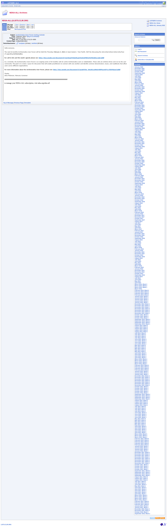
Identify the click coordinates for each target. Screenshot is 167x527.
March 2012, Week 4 (141, 435)
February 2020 (139, 175)
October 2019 (139, 182)
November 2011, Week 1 (142, 463)
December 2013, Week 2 (142, 305)
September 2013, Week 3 (142, 321)
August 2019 (139, 185)
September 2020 (140, 165)
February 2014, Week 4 (142, 290)
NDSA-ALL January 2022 (157, 25)
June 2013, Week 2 (140, 342)
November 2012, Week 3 (142, 382)
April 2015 (138, 264)
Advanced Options (140, 37)
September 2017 (140, 220)
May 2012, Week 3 (140, 422)
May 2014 (138, 281)
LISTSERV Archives (156, 21)
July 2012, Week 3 (140, 408)
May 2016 (138, 244)
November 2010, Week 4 (142, 510)
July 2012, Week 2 (140, 409)
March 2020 (138, 174)
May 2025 (138, 79)
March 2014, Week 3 (141, 284)
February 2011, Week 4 (142, 501)
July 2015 (138, 260)
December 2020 (139, 160)
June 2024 (138, 96)
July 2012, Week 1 (140, 411)
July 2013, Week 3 (140, 336)
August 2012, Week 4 (141, 402)
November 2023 (140, 107)
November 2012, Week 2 (142, 383)
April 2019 (138, 191)
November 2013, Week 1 (142, 313)
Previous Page (18, 103)
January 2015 (139, 269)
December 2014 (139, 270)
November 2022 (140, 125)
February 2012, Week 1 (142, 445)
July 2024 (138, 94)
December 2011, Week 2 (142, 455)
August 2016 (139, 240)
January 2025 (139, 85)
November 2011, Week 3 (142, 460)
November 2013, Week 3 (142, 310)
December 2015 (139, 252)
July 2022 (138, 131)
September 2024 (140, 91)
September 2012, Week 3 (142, 396)
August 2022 (139, 130)
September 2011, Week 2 (142, 474)
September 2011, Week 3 (142, 472)
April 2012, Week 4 (140, 428)
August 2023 (139, 111)
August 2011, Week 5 (141, 477)
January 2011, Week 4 (141, 507)
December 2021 (139, 142)
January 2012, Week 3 (141, 448)
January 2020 (139, 177)
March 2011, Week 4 (141, 495)
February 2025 (139, 84)
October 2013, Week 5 (141, 315)
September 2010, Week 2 (142, 513)
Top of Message (8, 103)
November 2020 (140, 162)
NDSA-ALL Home (155, 23)
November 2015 (140, 253)
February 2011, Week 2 (142, 504)
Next (28, 24)
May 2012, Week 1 (140, 425)
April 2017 (138, 227)
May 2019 (138, 189)
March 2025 (138, 82)
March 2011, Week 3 (141, 497)
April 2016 (138, 246)
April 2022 (138, 136)
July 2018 (138, 204)
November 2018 (140, 198)
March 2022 (138, 137)
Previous (22, 24)
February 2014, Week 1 (142, 295)
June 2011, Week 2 (140, 484)
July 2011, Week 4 (140, 481)
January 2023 (139, 122)
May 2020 (138, 171)
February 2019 (139, 194)
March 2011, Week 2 (141, 498)
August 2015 (139, 258)
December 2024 (139, 87)
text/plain (22, 43)
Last (32, 24)
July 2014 (138, 278)
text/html (34, 43)
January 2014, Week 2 (141, 301)
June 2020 (138, 169)
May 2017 (138, 226)
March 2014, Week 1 (141, 287)
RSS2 (162, 518)
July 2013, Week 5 (140, 333)
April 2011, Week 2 (140, 492)
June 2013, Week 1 (140, 344)
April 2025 (138, 81)
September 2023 (140, 110)
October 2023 (139, 108)
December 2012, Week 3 (142, 377)
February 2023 (139, 120)
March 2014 (138, 289)
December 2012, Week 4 (142, 376)
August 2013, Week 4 (141, 327)
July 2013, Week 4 (140, 334)
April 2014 (138, 282)
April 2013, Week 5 (140, 353)
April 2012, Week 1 (140, 432)
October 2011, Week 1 (141, 469)
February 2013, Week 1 (142, 370)
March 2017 (138, 229)
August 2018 (139, 203)
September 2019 (140, 183)
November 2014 (140, 272)
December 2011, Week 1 (142, 457)
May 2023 (138, 116)
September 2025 (140, 73)
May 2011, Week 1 (140, 486)
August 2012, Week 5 (141, 400)
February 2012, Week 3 (142, 442)
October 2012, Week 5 (141, 386)
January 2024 (139, 104)
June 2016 (138, 243)
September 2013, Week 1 (142, 324)
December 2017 (139, 215)
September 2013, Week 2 (142, 322)
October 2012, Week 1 (141, 393)
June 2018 (138, 206)
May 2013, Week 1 (140, 351)
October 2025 (139, 71)
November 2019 (140, 180)
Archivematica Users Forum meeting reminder (30, 35)
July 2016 (138, 241)
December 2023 (139, 105)
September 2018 (140, 201)
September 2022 (140, 128)
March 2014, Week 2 (141, 286)
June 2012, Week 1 (140, 417)
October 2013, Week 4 (141, 316)
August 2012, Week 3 (141, 403)
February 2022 (139, 139)
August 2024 (139, 93)
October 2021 (139, 145)
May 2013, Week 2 (140, 350)
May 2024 (138, 97)
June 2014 (138, 279)
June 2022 (138, 133)
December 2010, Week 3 (142, 509)
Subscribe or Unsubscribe (146, 59)
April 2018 (138, 209)
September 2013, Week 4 (142, 319)
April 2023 (138, 117)
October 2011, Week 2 (141, 468)
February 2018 (139, 212)
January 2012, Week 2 (141, 449)
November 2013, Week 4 (142, 308)
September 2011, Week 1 (142, 475)
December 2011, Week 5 (142, 452)
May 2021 (138, 152)
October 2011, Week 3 (141, 466)
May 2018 (138, 208)
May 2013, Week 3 (140, 348)
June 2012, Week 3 (140, 414)
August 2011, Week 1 (141, 480)
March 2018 (138, 211)
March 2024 (138, 100)
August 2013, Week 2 (141, 330)
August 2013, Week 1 (141, 331)
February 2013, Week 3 (142, 367)
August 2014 (139, 276)
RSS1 (157, 518)
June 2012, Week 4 (140, 412)
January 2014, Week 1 (141, 302)
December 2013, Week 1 (142, 307)
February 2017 (139, 230)
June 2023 (138, 114)
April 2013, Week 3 (140, 356)
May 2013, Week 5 (140, 345)
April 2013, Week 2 (140, 357)
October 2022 (139, 126)
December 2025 (139, 68)
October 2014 (139, 273)
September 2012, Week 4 (142, 394)
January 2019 (139, 195)
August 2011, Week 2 (141, 478)
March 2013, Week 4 (141, 359)
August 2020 (139, 166)
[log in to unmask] (33, 36)
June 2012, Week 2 (140, 416)
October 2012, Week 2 (141, 391)
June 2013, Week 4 (140, 339)
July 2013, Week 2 (140, 338)
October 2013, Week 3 (141, 318)
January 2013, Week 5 (141, 371)
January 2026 (139, 67)
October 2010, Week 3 (141, 512)
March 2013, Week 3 (141, 360)
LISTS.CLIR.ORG (6, 524)
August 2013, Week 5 (141, 325)
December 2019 (139, 178)
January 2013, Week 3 (141, 374)
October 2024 (139, 90)
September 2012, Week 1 (142, 399)
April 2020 (138, 172)
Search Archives (140, 34)
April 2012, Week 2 (140, 431)
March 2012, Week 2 (141, 437)
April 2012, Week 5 (140, 426)
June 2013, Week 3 (140, 341)
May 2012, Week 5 (140, 419)
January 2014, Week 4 (141, 298)
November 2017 (140, 217)
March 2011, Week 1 (141, 500)
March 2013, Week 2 (141, 362)
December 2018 (139, 197)
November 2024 (140, 88)
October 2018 (139, 200)
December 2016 (139, 234)
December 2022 (139, 123)
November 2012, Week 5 (142, 380)
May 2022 (138, 134)
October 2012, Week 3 (141, 390)
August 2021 (139, 148)
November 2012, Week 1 (142, 385)
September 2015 (140, 256)
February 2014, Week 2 (142, 293)
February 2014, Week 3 (142, 292)
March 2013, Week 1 (141, 364)
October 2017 (139, 218)
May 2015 (138, 263)
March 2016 (138, 247)
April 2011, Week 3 (140, 490)
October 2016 (139, 237)
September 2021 (140, 146)
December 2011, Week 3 (142, 454)
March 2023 (138, 119)
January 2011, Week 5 (141, 506)
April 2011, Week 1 (140, 494)
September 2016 (140, 238)
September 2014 (140, 275)
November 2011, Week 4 (142, 458)
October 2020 (139, 163)
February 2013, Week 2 (142, 368)
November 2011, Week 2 (142, 461)
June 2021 (138, 151)
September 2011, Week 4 (142, 471)
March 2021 (138, 156)
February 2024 (139, 102)
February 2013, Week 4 (142, 365)
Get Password (142, 51)
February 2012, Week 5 (142, 438)
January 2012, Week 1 (141, 451)
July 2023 (138, 113)
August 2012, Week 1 (141, 405)
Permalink (27, 103)
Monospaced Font (20, 29)
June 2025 (138, 78)
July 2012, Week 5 (140, 406)
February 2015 (139, 267)
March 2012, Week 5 (141, 434)
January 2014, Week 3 (141, 299)
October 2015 (139, 255)
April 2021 (138, 154)
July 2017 (138, 223)
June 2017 (138, 224)
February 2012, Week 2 (142, 443)
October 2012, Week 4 (141, 388)
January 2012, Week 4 (141, 446)
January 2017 (139, 232)
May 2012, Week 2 (140, 423)
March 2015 (138, 266)
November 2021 (140, 143)
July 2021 (138, 149)
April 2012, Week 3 (140, 429)
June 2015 (138, 261)
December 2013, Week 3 (142, 304)
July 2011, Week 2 (140, 483)
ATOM (152, 518)
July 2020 (138, 168)
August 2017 (139, 221)
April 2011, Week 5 (140, 487)
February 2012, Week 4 (142, 440)
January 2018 (139, 214)
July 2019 (138, 186)
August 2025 (139, 74)
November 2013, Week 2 (142, 312)
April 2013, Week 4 (140, 354)
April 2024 (138, 99)
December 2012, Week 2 (142, 379)
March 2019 (138, 192)
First (17, 24)
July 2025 (138, 76)
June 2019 (138, 188)
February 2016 (139, 249)
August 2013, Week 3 (141, 328)
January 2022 (139, 140)
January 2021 (139, 159)
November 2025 (140, 70)
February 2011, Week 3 (142, 503)
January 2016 (139, 250)
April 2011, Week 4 (140, 489)
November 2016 (140, 235)
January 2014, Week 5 (141, 296)
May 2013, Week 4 (140, 347)
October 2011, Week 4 (141, 464)
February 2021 (139, 157)
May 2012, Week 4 (140, 420)
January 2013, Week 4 (141, 373)
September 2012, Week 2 (142, 397)
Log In (140, 49)
